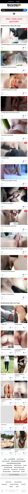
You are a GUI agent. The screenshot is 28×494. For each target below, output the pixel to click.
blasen (23, 471)
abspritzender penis (7, 465)
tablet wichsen (5, 461)
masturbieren (11, 459)
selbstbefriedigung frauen (14, 463)
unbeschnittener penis (19, 467)
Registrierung (11, 1)
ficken (24, 465)
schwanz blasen (16, 471)
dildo (5, 459)
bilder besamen (20, 459)
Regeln (11, 486)
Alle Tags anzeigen (14, 474)
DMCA (17, 486)
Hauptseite (8, 482)
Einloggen (18, 1)
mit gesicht (22, 469)
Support (23, 484)
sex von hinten (7, 471)
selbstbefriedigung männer (18, 461)
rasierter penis (6, 469)
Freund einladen (14, 484)
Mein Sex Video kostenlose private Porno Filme (12, 491)
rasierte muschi (18, 465)
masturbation (14, 469)
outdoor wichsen (8, 467)
